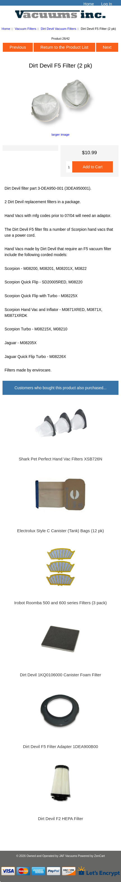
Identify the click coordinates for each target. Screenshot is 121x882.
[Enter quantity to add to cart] (69, 167)
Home (88, 4)
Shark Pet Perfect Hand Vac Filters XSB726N (60, 459)
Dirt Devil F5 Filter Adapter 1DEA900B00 (60, 746)
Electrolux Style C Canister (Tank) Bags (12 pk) (60, 531)
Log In (106, 4)
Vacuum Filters (25, 28)
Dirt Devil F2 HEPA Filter (60, 818)
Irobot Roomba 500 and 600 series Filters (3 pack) (60, 603)
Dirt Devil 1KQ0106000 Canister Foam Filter (60, 675)
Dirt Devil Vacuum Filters (58, 28)
